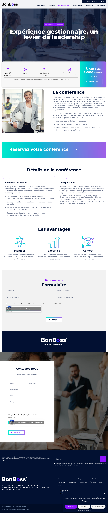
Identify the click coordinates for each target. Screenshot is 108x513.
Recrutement (77, 5)
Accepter (71, 506)
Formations (41, 5)
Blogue (94, 1)
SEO (18, 509)
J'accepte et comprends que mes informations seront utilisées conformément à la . (45, 304)
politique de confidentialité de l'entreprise (70, 304)
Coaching (52, 5)
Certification (89, 5)
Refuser (83, 506)
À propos (87, 1)
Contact (101, 1)
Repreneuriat (62, 482)
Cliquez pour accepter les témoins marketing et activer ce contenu (24, 309)
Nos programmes (63, 5)
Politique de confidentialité (84, 510)
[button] (104, 493)
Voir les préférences (98, 506)
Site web (3, 509)
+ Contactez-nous (92, 81)
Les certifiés (101, 5)
